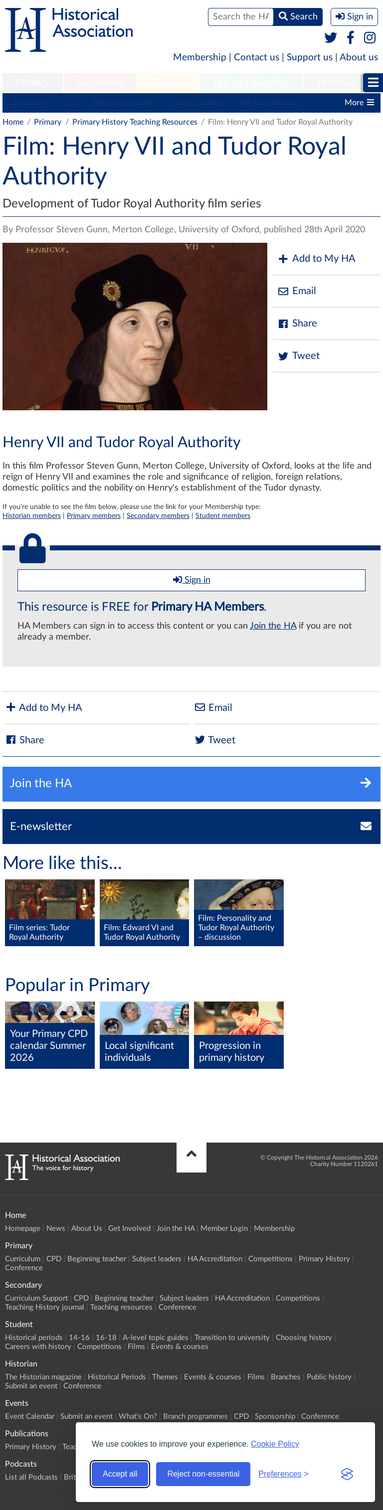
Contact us (256, 57)
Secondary (100, 83)
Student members (222, 515)
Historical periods (34, 1338)
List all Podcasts (31, 1477)
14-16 (79, 1338)
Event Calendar (29, 1416)
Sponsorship (275, 1416)
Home (12, 122)
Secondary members (158, 515)
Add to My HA (316, 259)
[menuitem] (32, 83)
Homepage (22, 1228)
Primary (32, 83)
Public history (329, 1377)
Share (297, 324)
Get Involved (129, 1228)
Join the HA (273, 626)
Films (136, 1346)
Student (168, 83)
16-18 (106, 1338)
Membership (199, 57)
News (55, 1228)
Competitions (270, 1259)
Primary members (94, 515)
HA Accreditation (269, 103)
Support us (310, 57)
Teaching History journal (44, 1307)
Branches (286, 1377)
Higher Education (251, 83)
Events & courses (179, 1346)
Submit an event (31, 1386)
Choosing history (304, 1338)
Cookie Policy (275, 1444)
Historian (337, 83)
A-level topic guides (156, 1338)
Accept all (120, 1474)
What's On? (138, 1416)
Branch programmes (195, 1416)
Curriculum (27, 103)
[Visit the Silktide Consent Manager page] (347, 1474)
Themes (165, 1377)
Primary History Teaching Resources (134, 122)
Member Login (224, 1228)
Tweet (298, 356)
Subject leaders (197, 103)
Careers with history (38, 1346)
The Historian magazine (43, 1377)
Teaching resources (121, 1307)
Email (296, 291)
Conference (24, 1268)
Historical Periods (117, 1377)
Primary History (324, 1259)
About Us (86, 1228)
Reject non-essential (203, 1474)
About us (359, 57)
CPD (70, 103)
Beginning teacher (124, 103)
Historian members (31, 515)
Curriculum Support (36, 1298)
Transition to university (232, 1338)
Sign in (191, 580)
